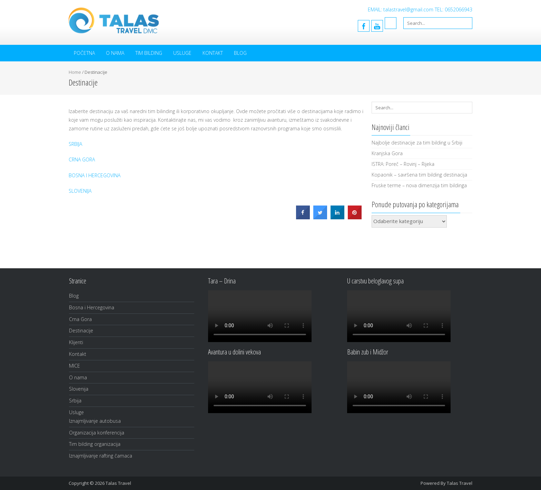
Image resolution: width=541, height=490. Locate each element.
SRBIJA (75, 144)
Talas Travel (459, 483)
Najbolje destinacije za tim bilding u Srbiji (417, 142)
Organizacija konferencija (96, 432)
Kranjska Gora (387, 153)
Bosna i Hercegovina (91, 307)
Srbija (75, 400)
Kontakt (213, 53)
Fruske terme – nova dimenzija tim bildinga (419, 185)
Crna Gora (80, 319)
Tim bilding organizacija (94, 444)
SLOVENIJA (80, 191)
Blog (240, 53)
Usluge (182, 53)
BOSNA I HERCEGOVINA (94, 175)
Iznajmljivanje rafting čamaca (100, 455)
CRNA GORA (82, 159)
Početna (84, 53)
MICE (74, 365)
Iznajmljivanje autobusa (95, 421)
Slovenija (78, 389)
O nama (115, 53)
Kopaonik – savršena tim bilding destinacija (419, 174)
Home (75, 72)
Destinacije (81, 330)
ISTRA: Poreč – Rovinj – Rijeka (403, 164)
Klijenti (76, 342)
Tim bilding (148, 53)
